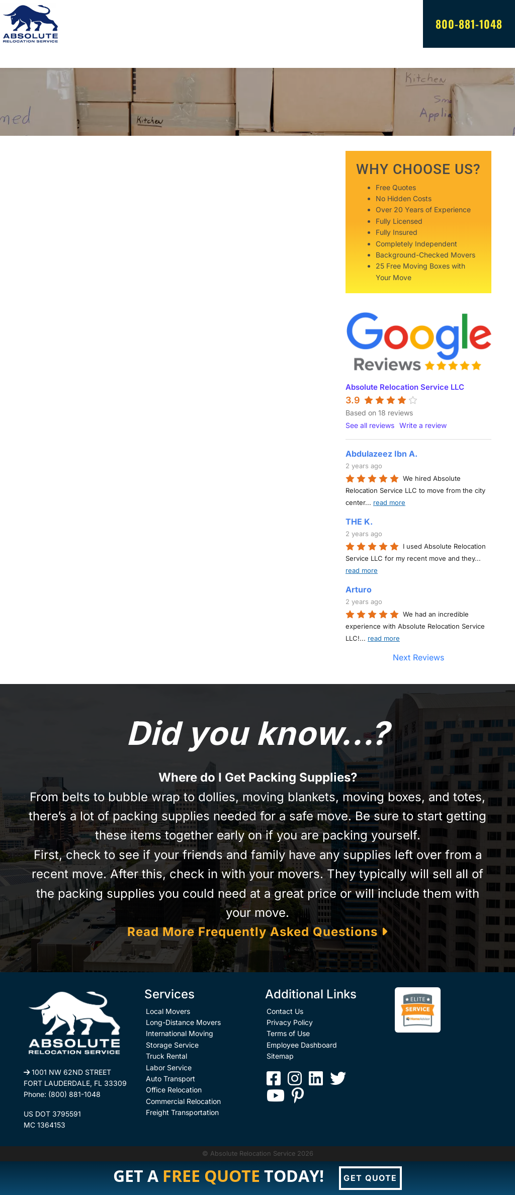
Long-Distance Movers (183, 1022)
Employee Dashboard (302, 1045)
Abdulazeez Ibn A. (381, 454)
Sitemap (280, 1056)
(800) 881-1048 (74, 1094)
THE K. (359, 522)
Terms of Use (288, 1033)
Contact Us (285, 1011)
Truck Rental (166, 1056)
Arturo (359, 589)
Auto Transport (170, 1078)
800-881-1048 (469, 24)
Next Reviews (418, 657)
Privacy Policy (290, 1022)
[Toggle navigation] (30, 58)
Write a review (423, 425)
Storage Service (172, 1045)
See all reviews (370, 425)
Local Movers (168, 1011)
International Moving (179, 1033)
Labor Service (169, 1067)
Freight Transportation (182, 1112)
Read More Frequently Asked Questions (257, 931)
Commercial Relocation (183, 1101)
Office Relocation (174, 1089)
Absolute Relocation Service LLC (405, 387)
